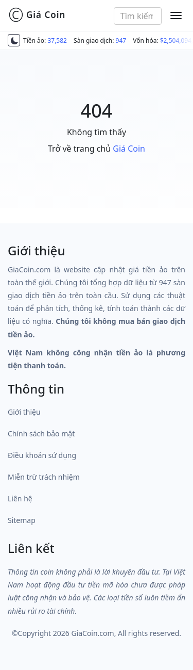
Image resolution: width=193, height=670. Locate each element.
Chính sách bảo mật (41, 433)
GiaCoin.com (92, 633)
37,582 (57, 40)
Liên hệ (20, 498)
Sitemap (22, 520)
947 (121, 40)
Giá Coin (36, 15)
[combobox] (138, 16)
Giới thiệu (24, 412)
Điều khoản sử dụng (42, 455)
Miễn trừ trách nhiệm (44, 477)
